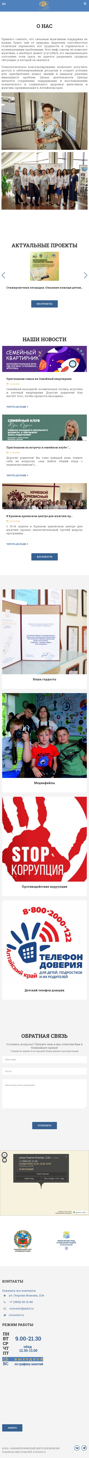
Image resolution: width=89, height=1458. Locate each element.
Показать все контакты (19, 1290)
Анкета (12, 1427)
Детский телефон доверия (44, 990)
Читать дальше (17, 406)
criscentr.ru (16, 1315)
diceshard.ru (39, 1451)
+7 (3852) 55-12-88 (21, 1302)
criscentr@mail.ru (21, 1308)
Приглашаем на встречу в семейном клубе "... (38, 447)
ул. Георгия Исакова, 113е (26, 1295)
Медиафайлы (44, 783)
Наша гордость (44, 679)
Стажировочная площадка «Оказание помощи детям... (44, 287)
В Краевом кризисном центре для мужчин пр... (39, 516)
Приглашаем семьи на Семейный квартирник (39, 378)
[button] (86, 275)
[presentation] (24, 1115)
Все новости (44, 556)
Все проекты (44, 303)
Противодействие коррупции (44, 886)
